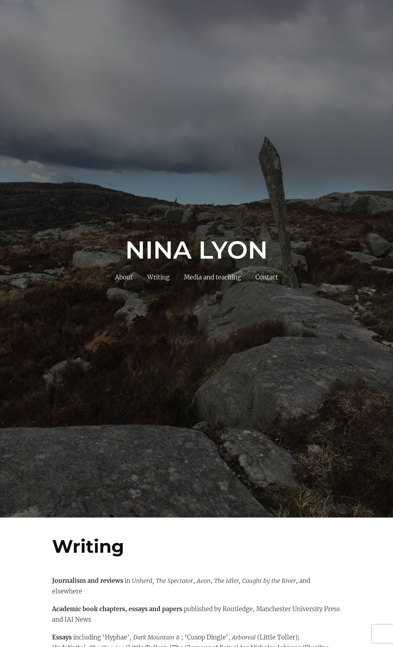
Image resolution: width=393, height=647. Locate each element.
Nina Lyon (196, 250)
